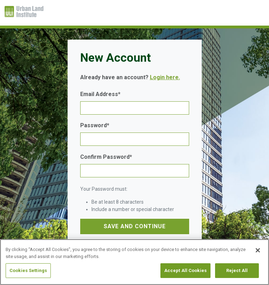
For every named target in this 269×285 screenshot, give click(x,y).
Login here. (165, 77)
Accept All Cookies (185, 270)
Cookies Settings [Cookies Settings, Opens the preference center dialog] (28, 270)
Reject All (237, 270)
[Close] (257, 250)
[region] (134, 262)
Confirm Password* (106, 157)
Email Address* (100, 94)
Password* (94, 125)
